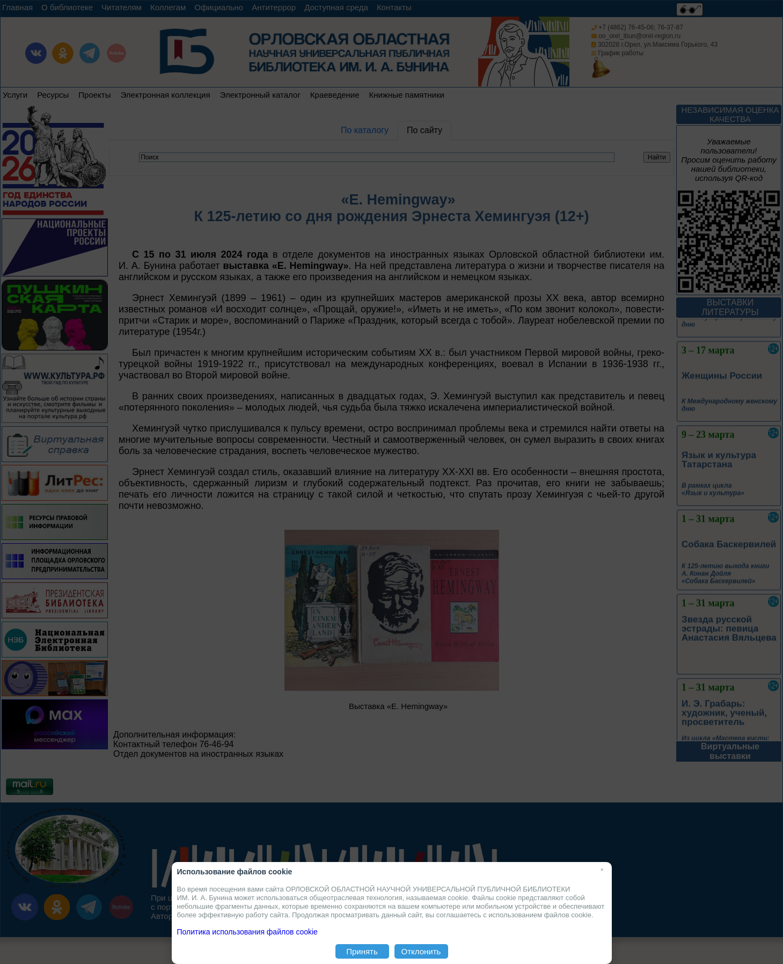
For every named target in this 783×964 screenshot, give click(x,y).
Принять (362, 951)
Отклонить (421, 951)
